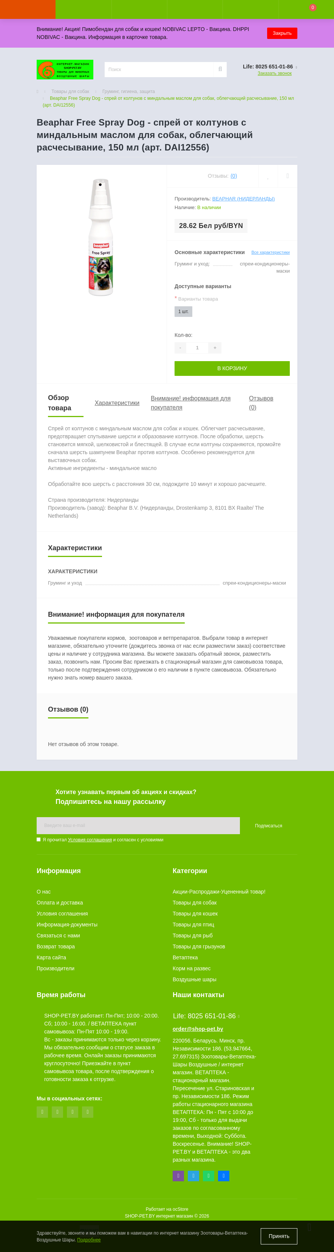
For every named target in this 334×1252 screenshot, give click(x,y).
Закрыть (282, 33)
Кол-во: (183, 335)
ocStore (180, 1209)
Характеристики (117, 403)
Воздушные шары (194, 979)
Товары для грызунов (199, 946)
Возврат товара (56, 946)
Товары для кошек (195, 914)
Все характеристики (270, 252)
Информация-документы (67, 925)
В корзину (232, 368)
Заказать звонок (275, 73)
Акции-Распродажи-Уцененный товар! (219, 892)
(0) (233, 176)
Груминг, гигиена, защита (128, 91)
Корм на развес (192, 968)
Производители (55, 968)
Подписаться (268, 825)
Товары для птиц (193, 925)
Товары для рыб (193, 935)
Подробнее (89, 1240)
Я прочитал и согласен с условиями (103, 839)
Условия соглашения (90, 839)
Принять (279, 1236)
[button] (139, 9)
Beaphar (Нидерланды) (243, 199)
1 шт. (183, 311)
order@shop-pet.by (198, 1029)
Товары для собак (70, 91)
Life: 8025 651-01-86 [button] (206, 1016)
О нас (44, 892)
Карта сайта (51, 957)
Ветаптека (185, 957)
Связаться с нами (58, 935)
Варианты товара (196, 298)
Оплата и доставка (60, 903)
